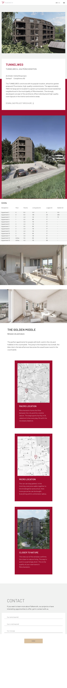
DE (59, 2)
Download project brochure (20, 103)
